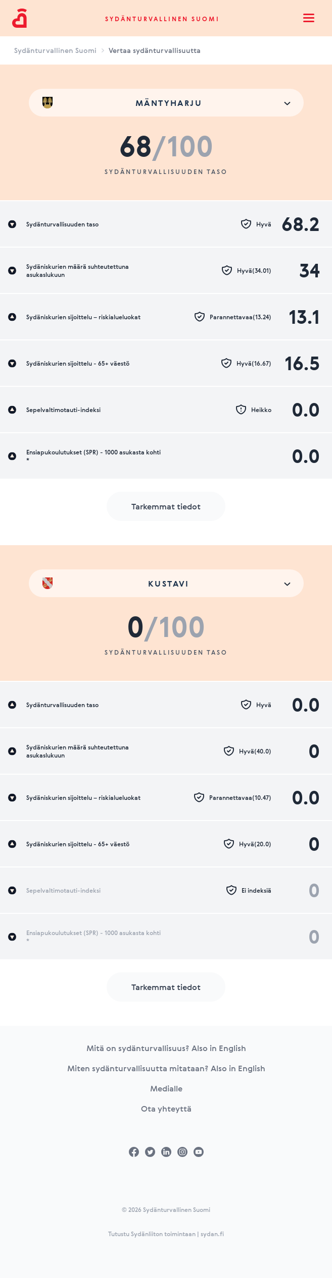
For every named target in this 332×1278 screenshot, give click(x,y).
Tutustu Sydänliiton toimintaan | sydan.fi (166, 1234)
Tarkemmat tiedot (166, 506)
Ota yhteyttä (166, 1108)
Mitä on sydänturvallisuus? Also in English (166, 1048)
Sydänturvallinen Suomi (162, 19)
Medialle (166, 1088)
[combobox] (166, 103)
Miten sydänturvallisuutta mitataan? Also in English (166, 1068)
